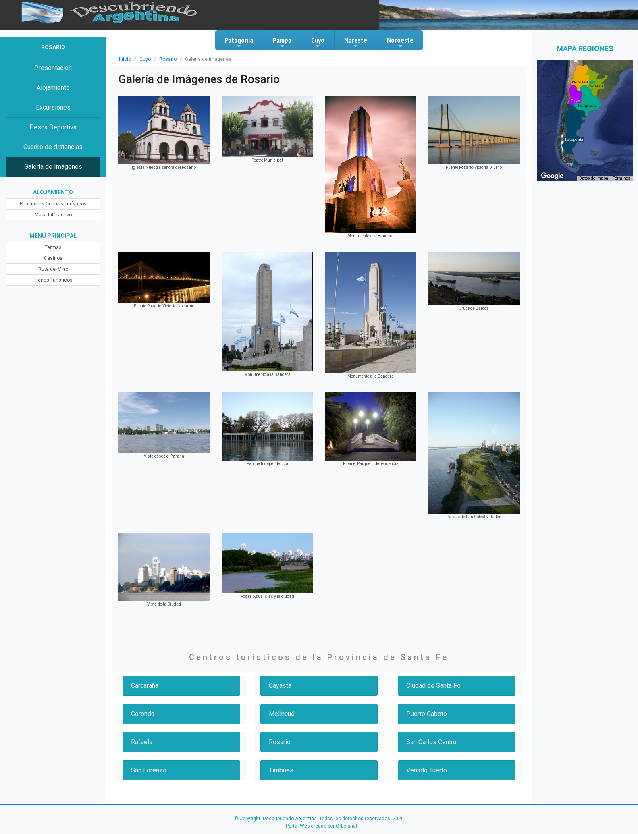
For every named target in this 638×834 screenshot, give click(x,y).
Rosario (168, 59)
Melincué (282, 714)
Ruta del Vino (53, 269)
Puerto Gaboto (426, 714)
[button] (574, 139)
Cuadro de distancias (53, 147)
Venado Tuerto (426, 770)
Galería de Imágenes (53, 166)
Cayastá (280, 685)
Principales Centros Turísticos (53, 204)
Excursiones (53, 107)
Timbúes (281, 770)
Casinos (53, 258)
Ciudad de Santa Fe (433, 685)
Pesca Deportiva (53, 127)
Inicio (125, 59)
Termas (53, 247)
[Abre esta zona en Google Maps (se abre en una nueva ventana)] (552, 176)
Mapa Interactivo (53, 215)
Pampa (282, 42)
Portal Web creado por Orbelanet (321, 826)
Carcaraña (144, 685)
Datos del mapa (593, 178)
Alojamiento (53, 87)
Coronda (142, 714)
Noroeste (400, 42)
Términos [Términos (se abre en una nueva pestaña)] (621, 178)
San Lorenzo (148, 770)
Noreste (355, 42)
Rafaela (141, 742)
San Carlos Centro (431, 742)
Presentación (53, 68)
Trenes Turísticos (53, 280)
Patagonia (238, 42)
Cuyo (317, 42)
